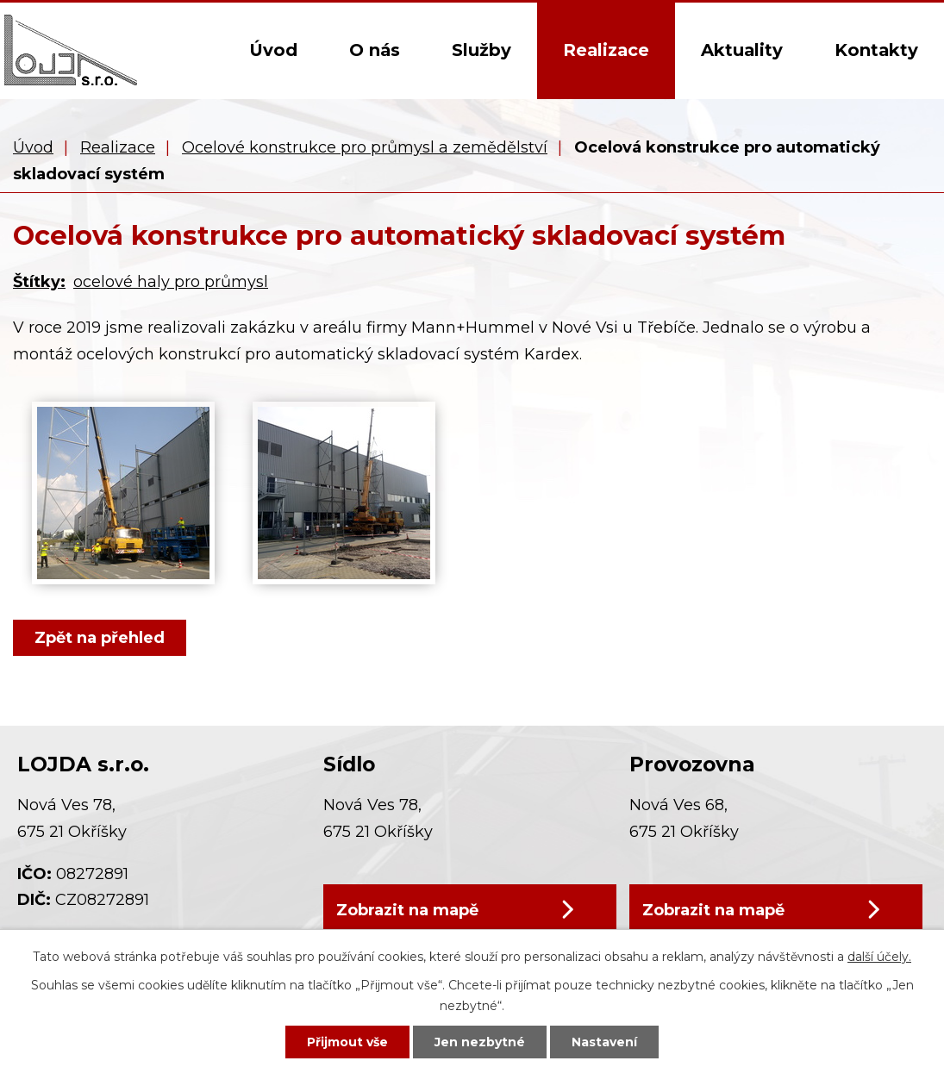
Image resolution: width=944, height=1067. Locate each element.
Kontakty (876, 50)
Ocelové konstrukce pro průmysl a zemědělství (364, 147)
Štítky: (39, 281)
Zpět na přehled (99, 637)
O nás (374, 50)
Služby (481, 50)
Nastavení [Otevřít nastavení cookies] (604, 1042)
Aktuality (742, 50)
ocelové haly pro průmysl (170, 281)
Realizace (606, 50)
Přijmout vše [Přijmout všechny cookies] (347, 1042)
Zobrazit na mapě (407, 910)
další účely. (879, 956)
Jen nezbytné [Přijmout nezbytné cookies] (479, 1042)
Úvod (273, 50)
